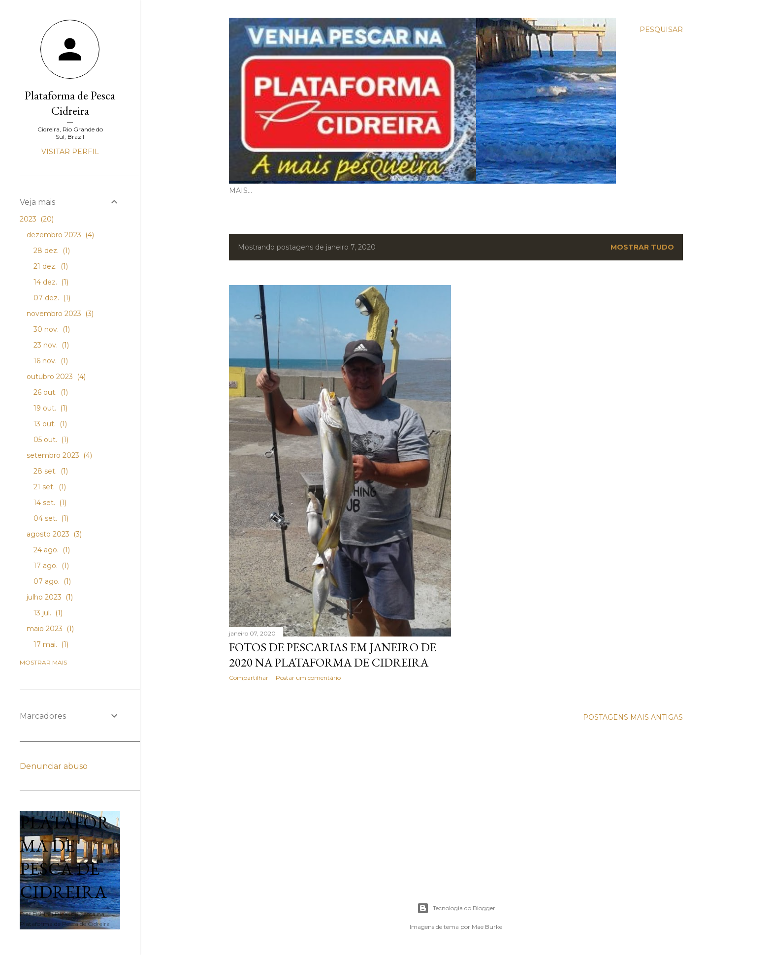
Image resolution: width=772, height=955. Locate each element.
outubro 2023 (56, 376)
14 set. (49, 502)
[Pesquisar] (661, 29)
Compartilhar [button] (248, 677)
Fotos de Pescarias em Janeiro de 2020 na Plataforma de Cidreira (332, 654)
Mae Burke (487, 926)
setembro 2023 (59, 455)
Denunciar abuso (54, 766)
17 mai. (50, 644)
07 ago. (52, 581)
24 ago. (51, 549)
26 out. (50, 392)
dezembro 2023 (60, 234)
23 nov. (51, 345)
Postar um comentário (308, 677)
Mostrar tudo (642, 247)
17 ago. (51, 565)
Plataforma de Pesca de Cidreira (65, 857)
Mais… (240, 190)
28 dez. (51, 250)
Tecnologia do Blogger (456, 908)
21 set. (49, 486)
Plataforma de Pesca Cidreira (70, 103)
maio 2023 (50, 628)
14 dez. (50, 282)
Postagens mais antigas (633, 717)
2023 (37, 219)
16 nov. (50, 360)
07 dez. (51, 297)
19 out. (50, 408)
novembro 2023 (60, 313)
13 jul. (48, 612)
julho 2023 (50, 597)
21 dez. (50, 266)
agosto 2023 (54, 534)
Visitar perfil (70, 151)
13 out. (50, 423)
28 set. (50, 471)
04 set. (50, 518)
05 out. (50, 439)
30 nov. (51, 329)
